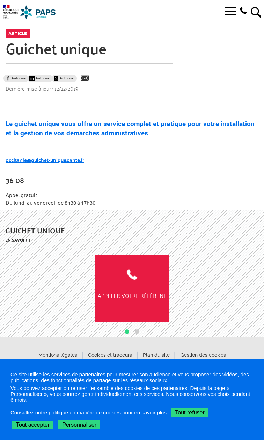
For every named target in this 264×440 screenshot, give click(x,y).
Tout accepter (33, 425)
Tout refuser (189, 412)
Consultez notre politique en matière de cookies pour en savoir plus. (89, 412)
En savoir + (17, 240)
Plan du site (156, 355)
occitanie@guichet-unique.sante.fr (45, 160)
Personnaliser (79, 425)
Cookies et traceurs (110, 355)
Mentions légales (57, 355)
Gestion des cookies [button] (203, 355)
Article (17, 33)
